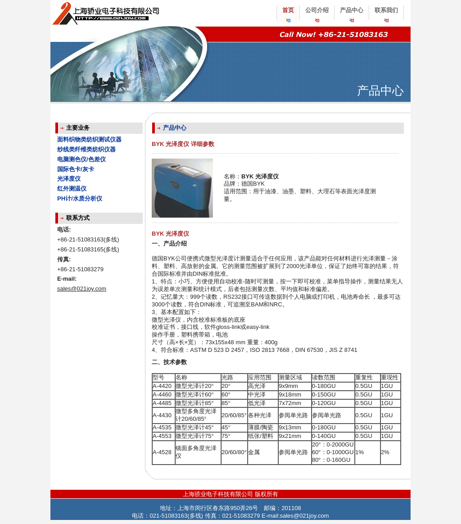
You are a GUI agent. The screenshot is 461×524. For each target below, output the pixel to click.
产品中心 (351, 10)
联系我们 (386, 10)
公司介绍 (317, 10)
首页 (288, 10)
